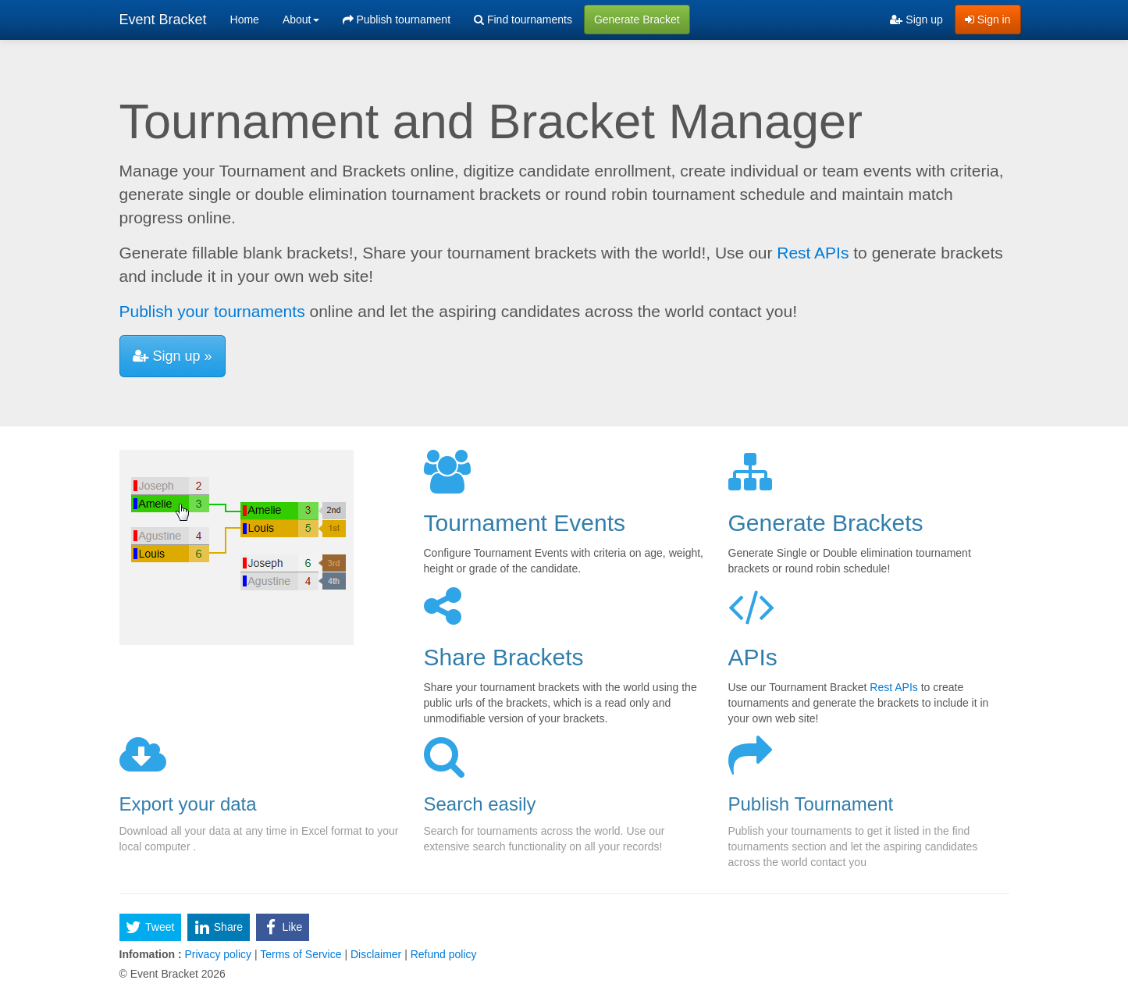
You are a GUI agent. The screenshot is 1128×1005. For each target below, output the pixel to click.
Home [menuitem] (244, 19)
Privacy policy (218, 954)
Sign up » (172, 356)
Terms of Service (301, 954)
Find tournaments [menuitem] (523, 19)
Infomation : (150, 954)
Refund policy (442, 954)
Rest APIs (813, 253)
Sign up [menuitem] (916, 19)
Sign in (988, 19)
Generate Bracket (637, 19)
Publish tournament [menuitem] (397, 19)
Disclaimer (375, 954)
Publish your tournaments (212, 311)
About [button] (301, 19)
